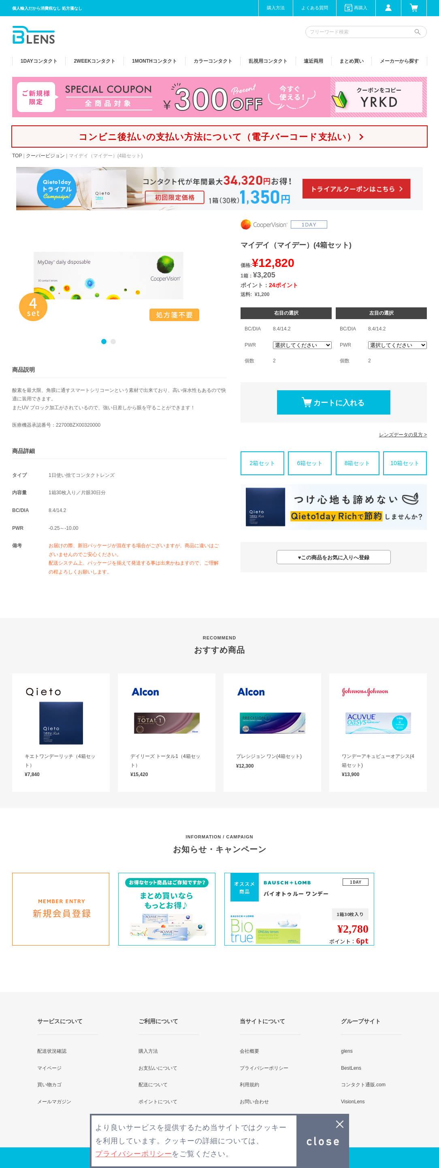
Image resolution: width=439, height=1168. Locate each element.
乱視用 (268, 61)
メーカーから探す (399, 61)
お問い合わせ (254, 1102)
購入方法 (276, 7)
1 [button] (104, 341)
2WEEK (94, 61)
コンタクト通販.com (363, 1085)
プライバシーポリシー (264, 1068)
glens (347, 1051)
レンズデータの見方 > (403, 435)
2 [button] (113, 341)
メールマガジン (54, 1102)
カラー (213, 61)
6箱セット (310, 463)
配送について (153, 1085)
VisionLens (353, 1102)
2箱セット (262, 463)
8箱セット (358, 463)
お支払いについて (158, 1068)
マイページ (49, 1068)
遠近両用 (313, 61)
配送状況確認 (51, 1051)
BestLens (351, 1068)
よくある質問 (314, 7)
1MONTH (154, 61)
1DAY (39, 61)
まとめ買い (351, 61)
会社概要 (249, 1051)
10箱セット (405, 463)
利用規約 (249, 1085)
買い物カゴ (49, 1085)
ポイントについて (158, 1102)
